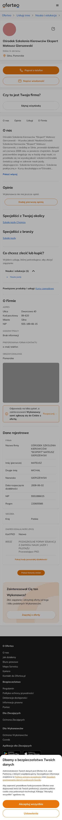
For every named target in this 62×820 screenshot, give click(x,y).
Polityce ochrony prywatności (28, 777)
